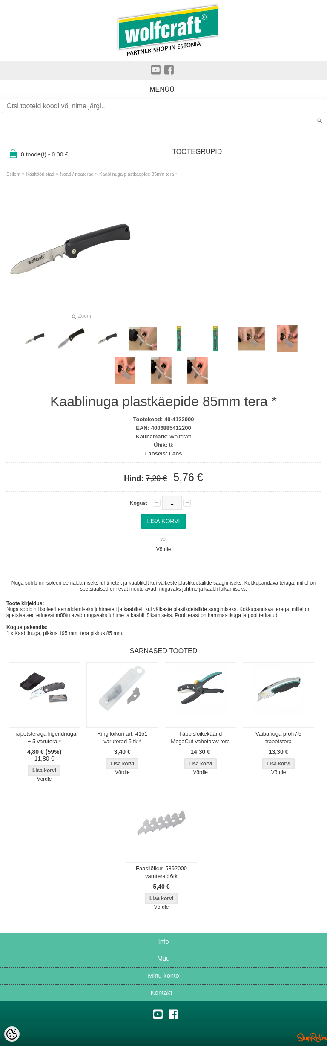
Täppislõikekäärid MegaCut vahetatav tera (200, 737)
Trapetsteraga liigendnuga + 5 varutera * (44, 737)
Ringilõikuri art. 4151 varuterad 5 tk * (122, 737)
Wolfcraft (180, 436)
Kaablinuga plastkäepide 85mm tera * (138, 174)
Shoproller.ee (312, 1037)
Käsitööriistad (40, 174)
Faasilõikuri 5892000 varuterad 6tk (161, 872)
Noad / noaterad (77, 174)
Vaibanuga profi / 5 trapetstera (278, 737)
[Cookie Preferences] (12, 1034)
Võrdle (163, 549)
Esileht (13, 174)
